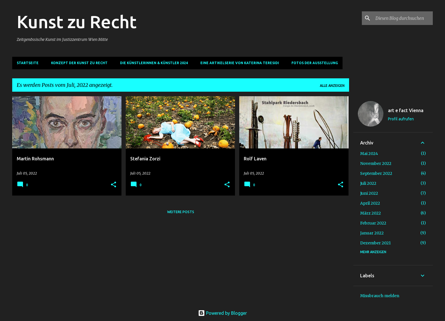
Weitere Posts (180, 212)
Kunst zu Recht (77, 22)
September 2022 (376, 173)
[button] (113, 185)
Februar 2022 (373, 223)
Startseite (28, 63)
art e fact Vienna (405, 110)
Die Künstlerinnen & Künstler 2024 (154, 63)
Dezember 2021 (375, 243)
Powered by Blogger (222, 313)
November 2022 (375, 163)
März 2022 (370, 213)
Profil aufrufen (401, 119)
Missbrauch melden (379, 295)
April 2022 (370, 203)
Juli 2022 (368, 183)
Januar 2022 (372, 233)
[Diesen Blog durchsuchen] (403, 18)
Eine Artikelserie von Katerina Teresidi (239, 63)
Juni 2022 (369, 193)
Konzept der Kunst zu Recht (79, 63)
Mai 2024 (369, 153)
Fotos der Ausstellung (314, 63)
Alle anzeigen (332, 85)
